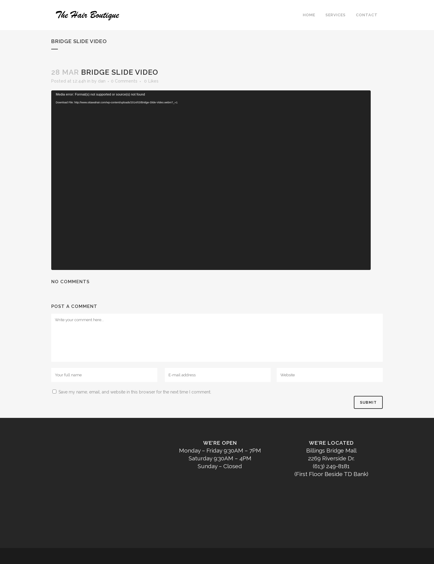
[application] (211, 180)
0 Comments (124, 81)
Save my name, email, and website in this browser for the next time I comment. (134, 392)
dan (101, 81)
